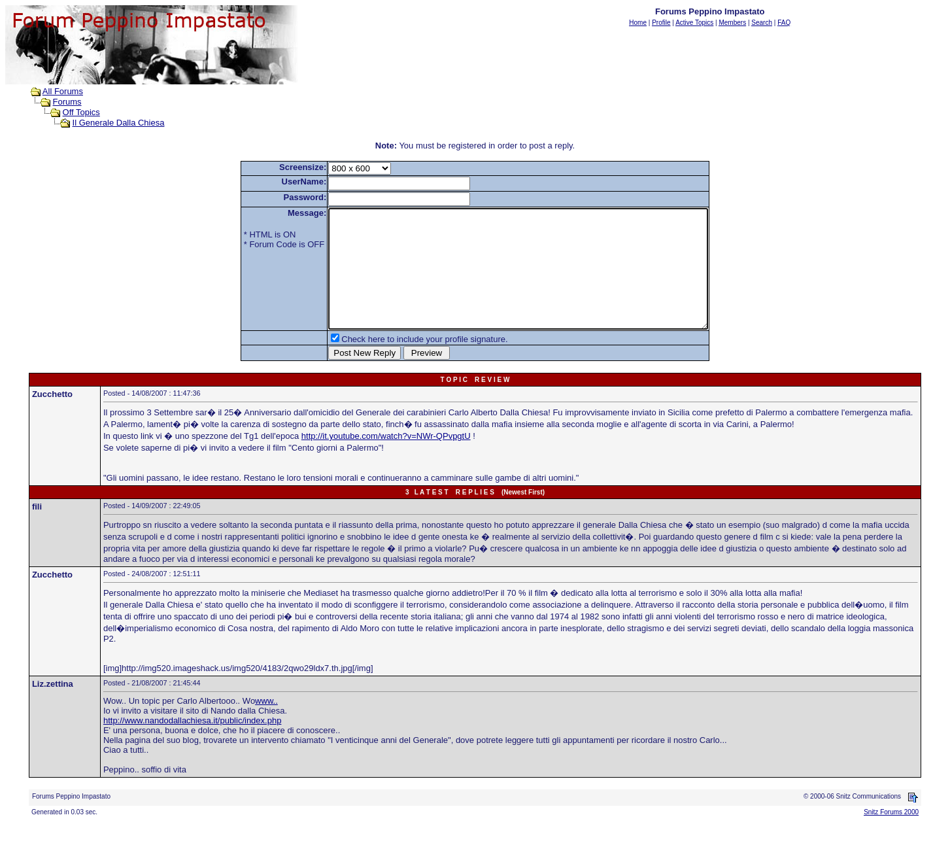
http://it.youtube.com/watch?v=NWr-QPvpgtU (386, 459)
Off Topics (81, 112)
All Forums (62, 91)
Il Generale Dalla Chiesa (119, 123)
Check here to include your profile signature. (401, 363)
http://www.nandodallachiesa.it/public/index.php (192, 744)
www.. (266, 724)
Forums (67, 102)
